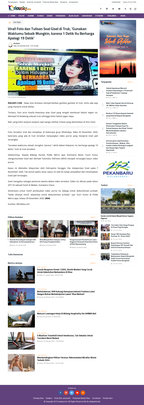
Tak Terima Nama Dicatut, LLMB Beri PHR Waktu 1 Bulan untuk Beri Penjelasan (52, 242)
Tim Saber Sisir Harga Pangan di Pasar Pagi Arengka (122, 226)
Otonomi (99, 15)
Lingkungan (87, 15)
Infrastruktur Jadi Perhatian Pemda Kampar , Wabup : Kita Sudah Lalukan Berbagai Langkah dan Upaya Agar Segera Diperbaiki (119, 145)
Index (94, 217)
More (123, 15)
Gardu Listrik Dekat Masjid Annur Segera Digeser (117, 217)
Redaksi (22, 2)
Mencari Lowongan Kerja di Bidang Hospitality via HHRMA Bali (66, 313)
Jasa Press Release (8, 383)
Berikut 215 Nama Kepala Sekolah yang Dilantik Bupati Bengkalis (119, 114)
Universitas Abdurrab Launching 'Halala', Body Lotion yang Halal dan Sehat (22, 242)
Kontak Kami (73, 2)
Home (11, 15)
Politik (21, 15)
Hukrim (31, 15)
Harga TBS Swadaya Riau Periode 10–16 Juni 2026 (120, 235)
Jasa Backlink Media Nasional (28, 383)
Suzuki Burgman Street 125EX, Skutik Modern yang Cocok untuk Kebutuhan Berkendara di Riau (64, 270)
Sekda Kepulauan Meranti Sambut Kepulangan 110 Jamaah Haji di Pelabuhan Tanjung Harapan (119, 91)
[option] (23, 235)
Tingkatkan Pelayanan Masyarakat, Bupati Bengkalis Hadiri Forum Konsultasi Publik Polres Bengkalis (122, 257)
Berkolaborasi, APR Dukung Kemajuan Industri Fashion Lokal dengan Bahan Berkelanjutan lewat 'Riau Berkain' (66, 292)
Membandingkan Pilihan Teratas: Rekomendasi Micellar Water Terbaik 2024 (67, 358)
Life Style (17, 22)
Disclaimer (64, 2)
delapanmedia (94, 402)
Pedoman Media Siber (50, 2)
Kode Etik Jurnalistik (34, 2)
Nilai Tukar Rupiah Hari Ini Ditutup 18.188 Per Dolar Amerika (119, 104)
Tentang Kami (13, 2)
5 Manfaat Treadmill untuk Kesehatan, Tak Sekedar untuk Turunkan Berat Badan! (65, 336)
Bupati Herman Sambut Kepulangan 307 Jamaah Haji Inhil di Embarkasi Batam (122, 245)
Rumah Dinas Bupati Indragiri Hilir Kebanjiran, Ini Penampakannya (82, 241)
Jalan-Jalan (74, 15)
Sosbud (40, 15)
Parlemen (111, 15)
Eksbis (49, 15)
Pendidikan (60, 15)
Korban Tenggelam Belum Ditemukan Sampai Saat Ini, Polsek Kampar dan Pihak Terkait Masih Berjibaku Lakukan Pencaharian (119, 128)
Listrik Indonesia (15, 209)
